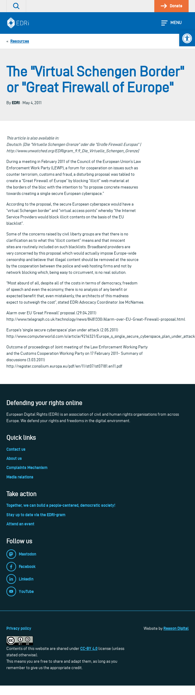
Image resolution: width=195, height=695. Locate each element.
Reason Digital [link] (176, 628)
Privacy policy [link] (18, 628)
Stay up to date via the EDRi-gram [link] (35, 514)
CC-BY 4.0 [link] (89, 648)
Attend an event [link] (20, 523)
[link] (187, 38)
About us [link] (14, 458)
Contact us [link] (16, 449)
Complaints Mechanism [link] (26, 467)
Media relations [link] (19, 477)
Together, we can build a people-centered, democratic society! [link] (60, 505)
